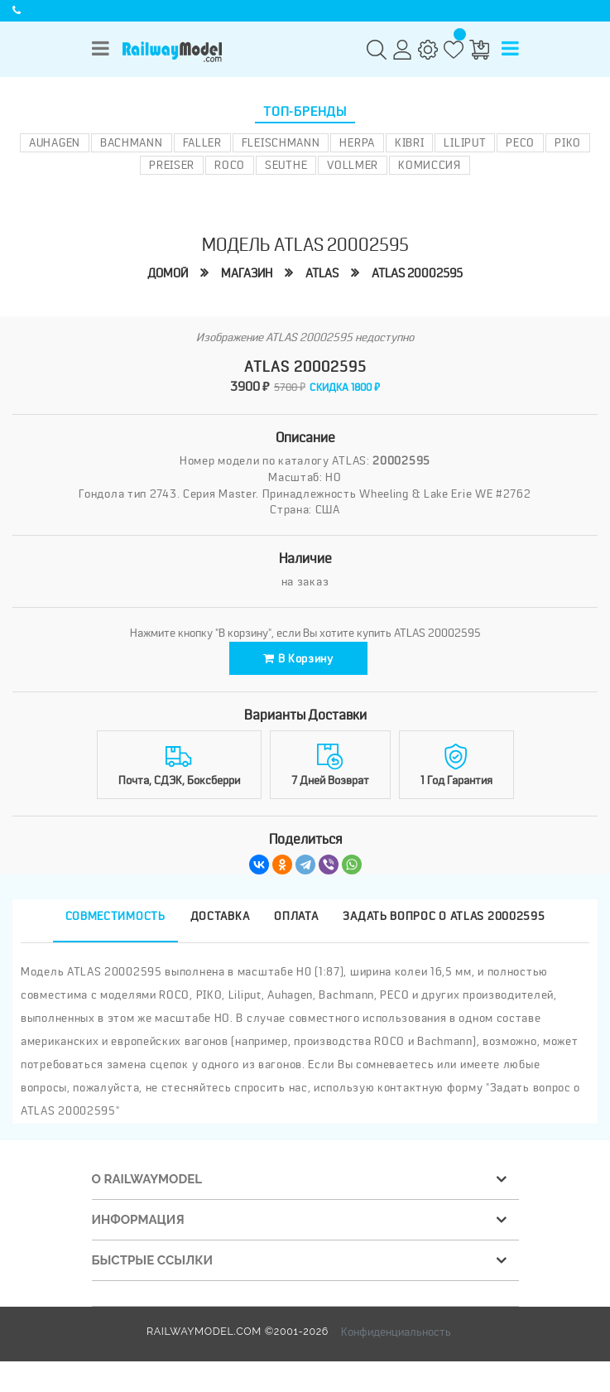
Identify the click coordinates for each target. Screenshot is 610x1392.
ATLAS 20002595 (417, 273)
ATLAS (322, 273)
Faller (202, 142)
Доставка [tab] (220, 915)
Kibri (410, 142)
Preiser (172, 164)
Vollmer (352, 164)
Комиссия (429, 164)
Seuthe (286, 164)
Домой (167, 273)
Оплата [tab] (296, 915)
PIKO (568, 142)
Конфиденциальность (396, 1331)
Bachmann (131, 142)
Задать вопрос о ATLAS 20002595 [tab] (444, 915)
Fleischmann (281, 142)
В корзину (298, 658)
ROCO (229, 164)
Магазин (246, 273)
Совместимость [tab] (115, 915)
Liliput (465, 142)
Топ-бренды (305, 111)
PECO (520, 142)
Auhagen (54, 142)
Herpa (357, 142)
